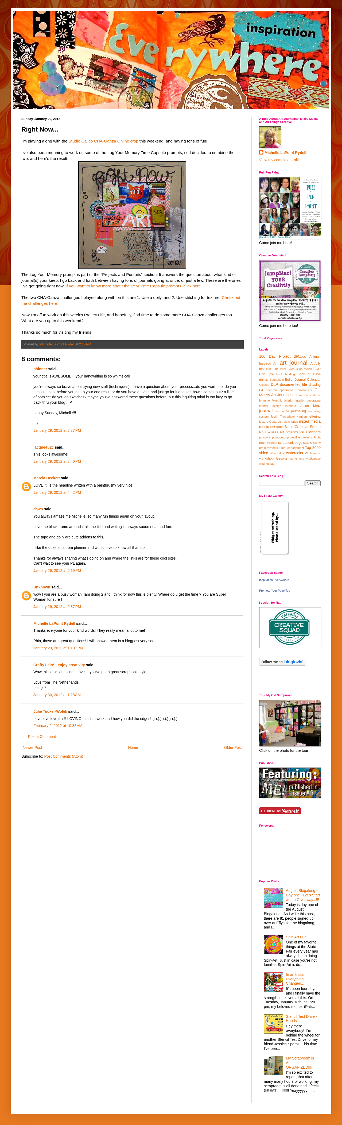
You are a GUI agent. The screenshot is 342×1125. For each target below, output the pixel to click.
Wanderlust (277, 453)
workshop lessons (273, 458)
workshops (297, 458)
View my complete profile (280, 160)
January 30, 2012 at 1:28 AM (57, 695)
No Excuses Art (271, 432)
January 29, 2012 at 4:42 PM (57, 492)
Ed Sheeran (268, 390)
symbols (272, 447)
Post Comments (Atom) (63, 756)
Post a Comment (42, 736)
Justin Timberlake (282, 416)
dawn (38, 509)
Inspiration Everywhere (274, 579)
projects (307, 437)
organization (295, 432)
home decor (313, 395)
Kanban (302, 416)
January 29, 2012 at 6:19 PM (57, 570)
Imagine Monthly (270, 400)
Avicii (282, 369)
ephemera (286, 390)
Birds (291, 369)
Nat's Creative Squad (303, 427)
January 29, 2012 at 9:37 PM (57, 606)
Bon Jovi (266, 374)
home (299, 395)
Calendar (314, 380)
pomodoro (278, 437)
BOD (317, 369)
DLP (274, 384)
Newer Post (32, 747)
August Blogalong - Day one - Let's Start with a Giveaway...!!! (303, 895)
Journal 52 (282, 411)
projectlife (293, 437)
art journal (293, 362)
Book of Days (309, 374)
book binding (285, 374)
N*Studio (277, 427)
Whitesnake (313, 453)
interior (288, 400)
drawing (315, 385)
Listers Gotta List (270, 421)
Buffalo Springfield (271, 379)
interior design (270, 405)
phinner (40, 369)
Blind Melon (304, 369)
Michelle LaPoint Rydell (54, 623)
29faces (300, 357)
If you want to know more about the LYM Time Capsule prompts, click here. (134, 286)
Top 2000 (313, 447)
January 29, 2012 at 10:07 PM (58, 648)
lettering (315, 416)
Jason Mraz (310, 406)
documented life (293, 384)
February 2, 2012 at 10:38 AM (57, 725)
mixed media (310, 421)
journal (266, 410)
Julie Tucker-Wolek (50, 711)
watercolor (295, 453)
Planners (313, 432)
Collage (264, 384)
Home (133, 747)
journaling (298, 411)
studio (307, 443)
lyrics (294, 421)
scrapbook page (290, 443)
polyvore (264, 437)
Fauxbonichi (304, 390)
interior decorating (308, 400)
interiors (290, 405)
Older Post (233, 747)
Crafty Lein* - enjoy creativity (59, 665)
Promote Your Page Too (274, 590)
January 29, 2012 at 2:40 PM (57, 461)
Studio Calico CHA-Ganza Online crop (103, 141)
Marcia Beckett (46, 478)
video (263, 453)
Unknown (41, 587)
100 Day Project (275, 356)
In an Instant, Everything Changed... (297, 979)
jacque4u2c (43, 447)
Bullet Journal (295, 380)
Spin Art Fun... (298, 937)
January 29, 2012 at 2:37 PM (57, 430)
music (264, 427)
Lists (286, 421)
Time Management (291, 447)
